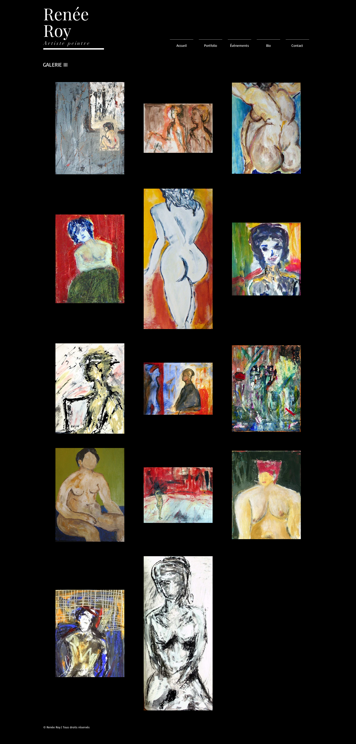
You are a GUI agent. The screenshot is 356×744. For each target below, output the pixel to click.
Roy (57, 30)
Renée (66, 13)
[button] (210, 43)
